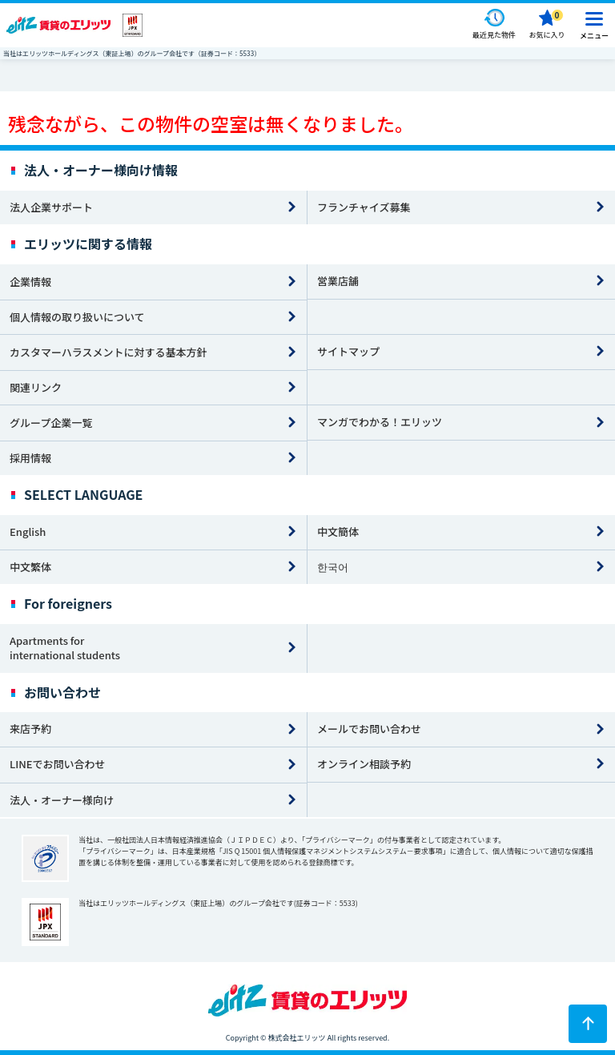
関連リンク (36, 387)
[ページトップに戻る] (588, 1024)
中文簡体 (338, 531)
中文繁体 (30, 566)
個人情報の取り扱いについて (77, 316)
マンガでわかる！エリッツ (379, 421)
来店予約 (30, 728)
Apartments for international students (65, 648)
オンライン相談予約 (364, 763)
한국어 (332, 566)
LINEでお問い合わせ (58, 763)
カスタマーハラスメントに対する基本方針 (108, 352)
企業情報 (30, 281)
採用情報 (30, 457)
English (28, 531)
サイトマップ (348, 351)
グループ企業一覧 (51, 422)
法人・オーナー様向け (62, 799)
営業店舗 (338, 280)
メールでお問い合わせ (369, 728)
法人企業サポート (51, 207)
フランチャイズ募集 (363, 207)
